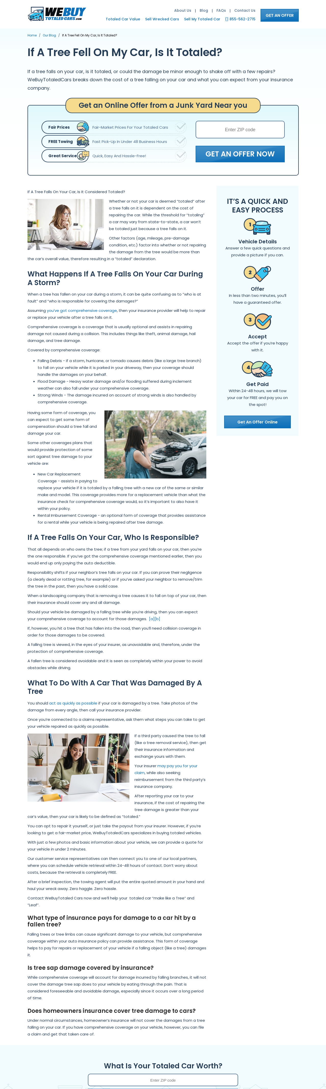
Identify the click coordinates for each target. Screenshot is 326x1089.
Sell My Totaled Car (202, 19)
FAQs (221, 10)
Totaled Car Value (123, 19)
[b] (157, 618)
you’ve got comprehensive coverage (82, 310)
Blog (204, 10)
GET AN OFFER (280, 15)
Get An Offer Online (257, 422)
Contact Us (244, 10)
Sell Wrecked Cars (162, 19)
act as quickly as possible (73, 703)
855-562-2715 (242, 19)
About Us (182, 10)
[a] (152, 618)
